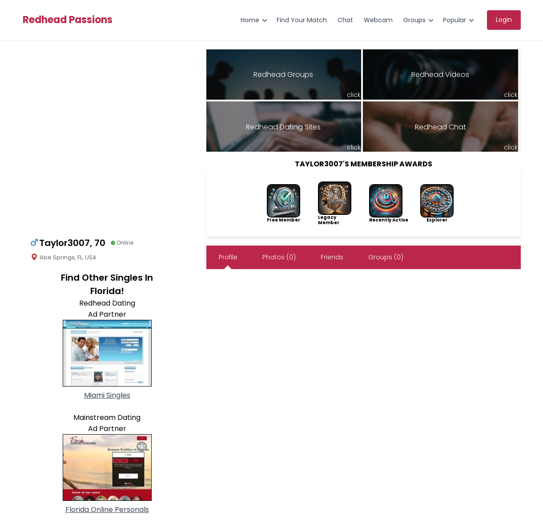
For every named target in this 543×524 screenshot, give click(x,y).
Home (250, 20)
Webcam (378, 20)
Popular (454, 20)
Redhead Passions (68, 20)
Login (504, 19)
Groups (414, 20)
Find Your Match (302, 20)
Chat (345, 20)
